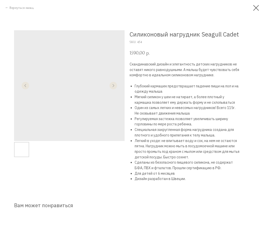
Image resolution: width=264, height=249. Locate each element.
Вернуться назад (22, 8)
